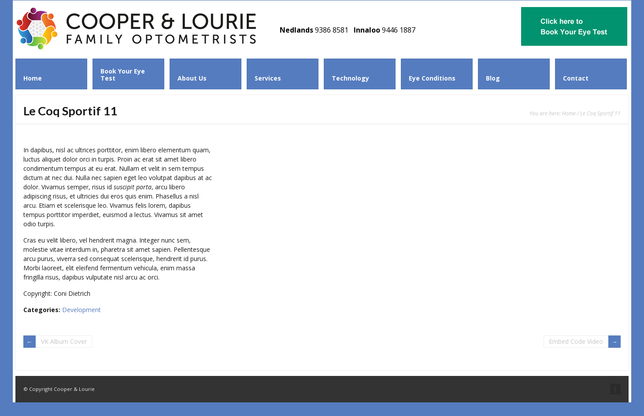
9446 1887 (398, 30)
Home (569, 113)
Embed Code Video (576, 341)
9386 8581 (331, 30)
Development (81, 310)
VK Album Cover (64, 341)
